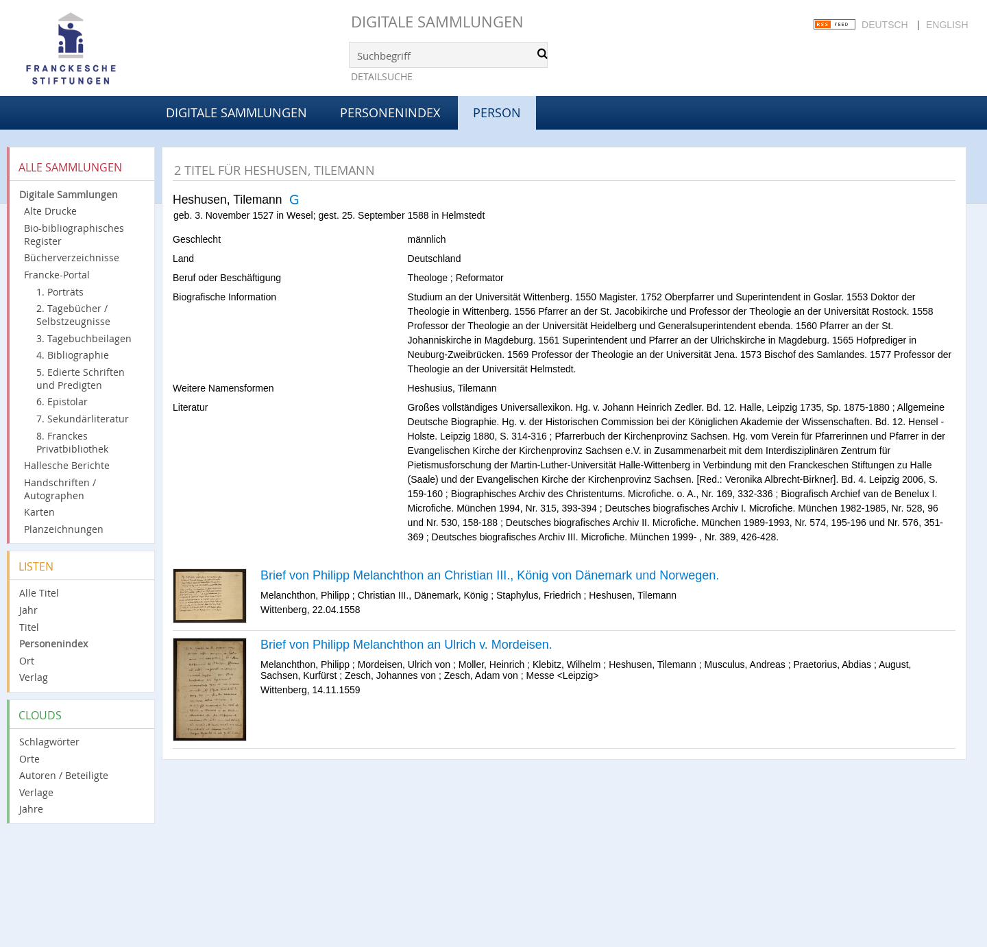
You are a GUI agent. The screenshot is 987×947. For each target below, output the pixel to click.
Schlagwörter (49, 741)
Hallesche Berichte (67, 465)
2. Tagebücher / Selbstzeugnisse (73, 315)
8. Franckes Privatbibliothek (72, 442)
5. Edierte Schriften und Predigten (80, 378)
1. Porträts (60, 291)
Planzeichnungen (63, 529)
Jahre (31, 808)
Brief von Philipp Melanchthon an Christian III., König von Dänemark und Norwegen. (489, 575)
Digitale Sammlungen (437, 22)
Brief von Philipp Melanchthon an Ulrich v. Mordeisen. (406, 644)
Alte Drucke (50, 210)
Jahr (28, 609)
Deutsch (885, 24)
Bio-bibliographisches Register (74, 234)
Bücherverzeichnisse (71, 257)
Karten (39, 511)
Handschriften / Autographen (60, 489)
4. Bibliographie (72, 354)
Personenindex (390, 112)
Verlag (33, 677)
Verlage (36, 792)
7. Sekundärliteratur (82, 418)
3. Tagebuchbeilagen (84, 338)
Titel (29, 627)
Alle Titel (39, 592)
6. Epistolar (62, 401)
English (947, 24)
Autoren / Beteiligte (63, 775)
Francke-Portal (57, 274)
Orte (29, 758)
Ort (26, 660)
